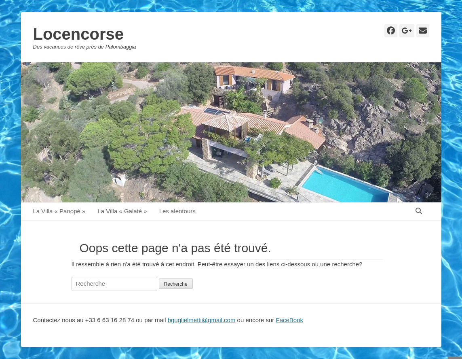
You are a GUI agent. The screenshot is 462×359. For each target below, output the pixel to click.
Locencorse (78, 34)
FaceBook (290, 320)
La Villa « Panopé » (59, 211)
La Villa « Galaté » (122, 211)
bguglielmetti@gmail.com (202, 320)
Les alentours (177, 211)
